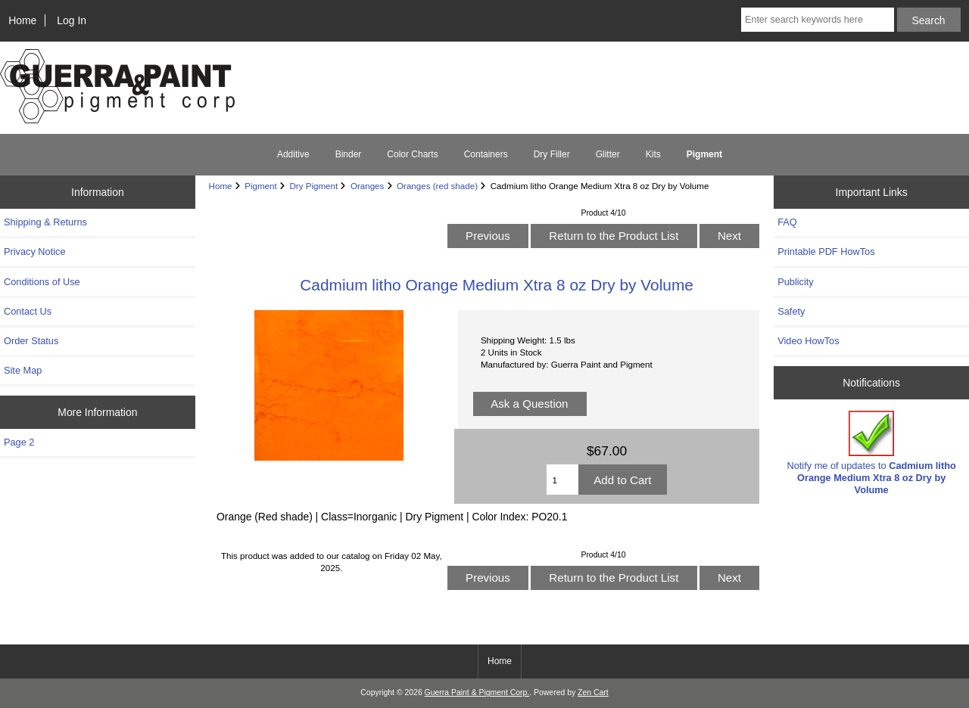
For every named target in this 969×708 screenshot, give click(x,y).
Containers (486, 154)
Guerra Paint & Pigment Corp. (477, 692)
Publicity (795, 281)
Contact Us (27, 311)
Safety (791, 311)
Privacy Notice (34, 251)
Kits (653, 154)
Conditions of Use (42, 281)
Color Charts (412, 154)
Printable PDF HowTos (825, 251)
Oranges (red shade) (437, 186)
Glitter (608, 154)
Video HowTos (808, 340)
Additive (293, 154)
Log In (71, 20)
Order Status (31, 340)
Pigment (261, 186)
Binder (348, 154)
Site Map (23, 370)
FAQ (787, 222)
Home (22, 20)
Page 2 (19, 442)
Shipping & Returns (45, 222)
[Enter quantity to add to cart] (562, 479)
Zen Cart (593, 692)
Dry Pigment (313, 186)
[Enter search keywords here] (817, 20)
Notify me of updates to (871, 453)
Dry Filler (552, 154)
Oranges (367, 186)
